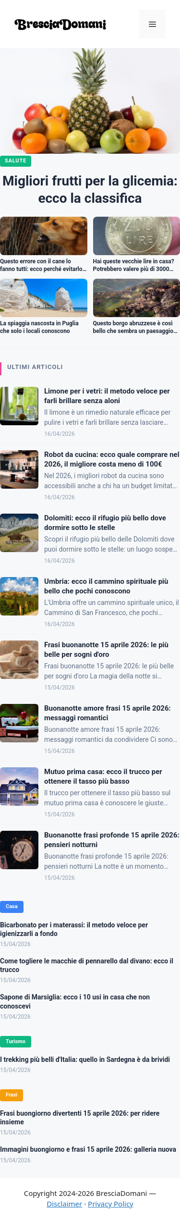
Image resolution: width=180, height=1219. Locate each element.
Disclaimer (64, 1203)
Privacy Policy (110, 1203)
